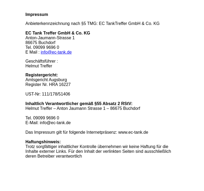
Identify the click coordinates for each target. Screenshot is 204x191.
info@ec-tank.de (56, 52)
